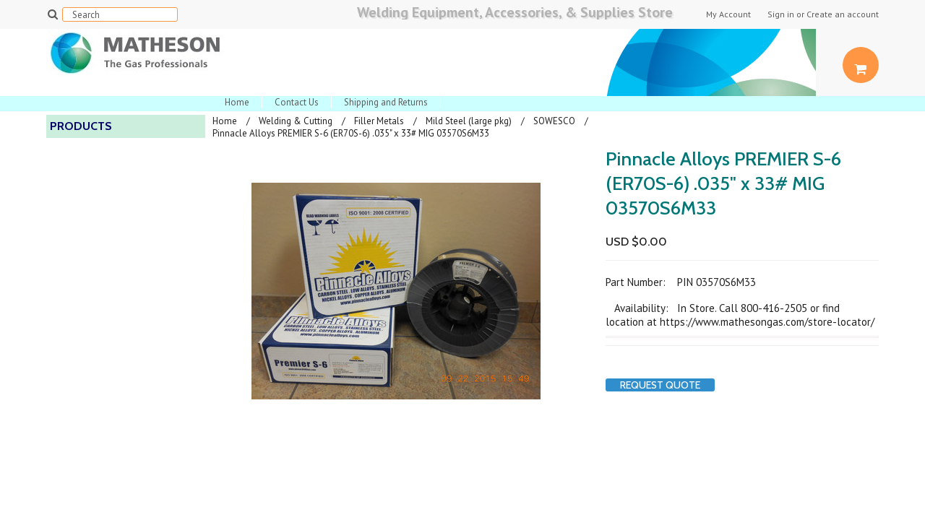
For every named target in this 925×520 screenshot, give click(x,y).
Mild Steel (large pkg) (469, 121)
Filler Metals (379, 121)
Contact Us (297, 102)
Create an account (842, 14)
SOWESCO (554, 121)
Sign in (780, 14)
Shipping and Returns (386, 102)
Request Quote (660, 384)
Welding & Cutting (295, 121)
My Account (728, 14)
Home (237, 102)
